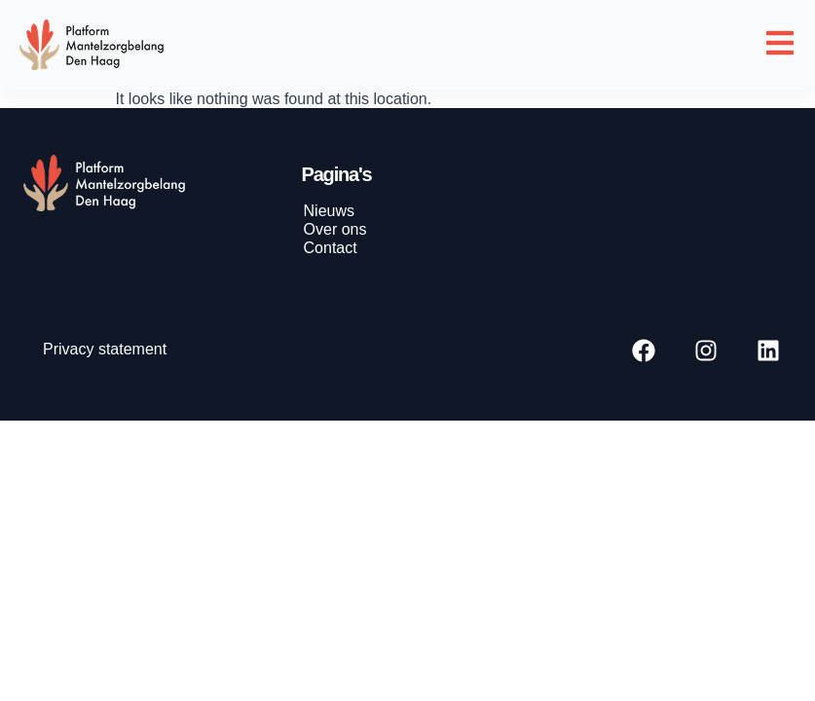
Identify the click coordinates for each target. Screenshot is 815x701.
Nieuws (329, 211)
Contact (330, 248)
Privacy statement (105, 349)
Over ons (335, 229)
